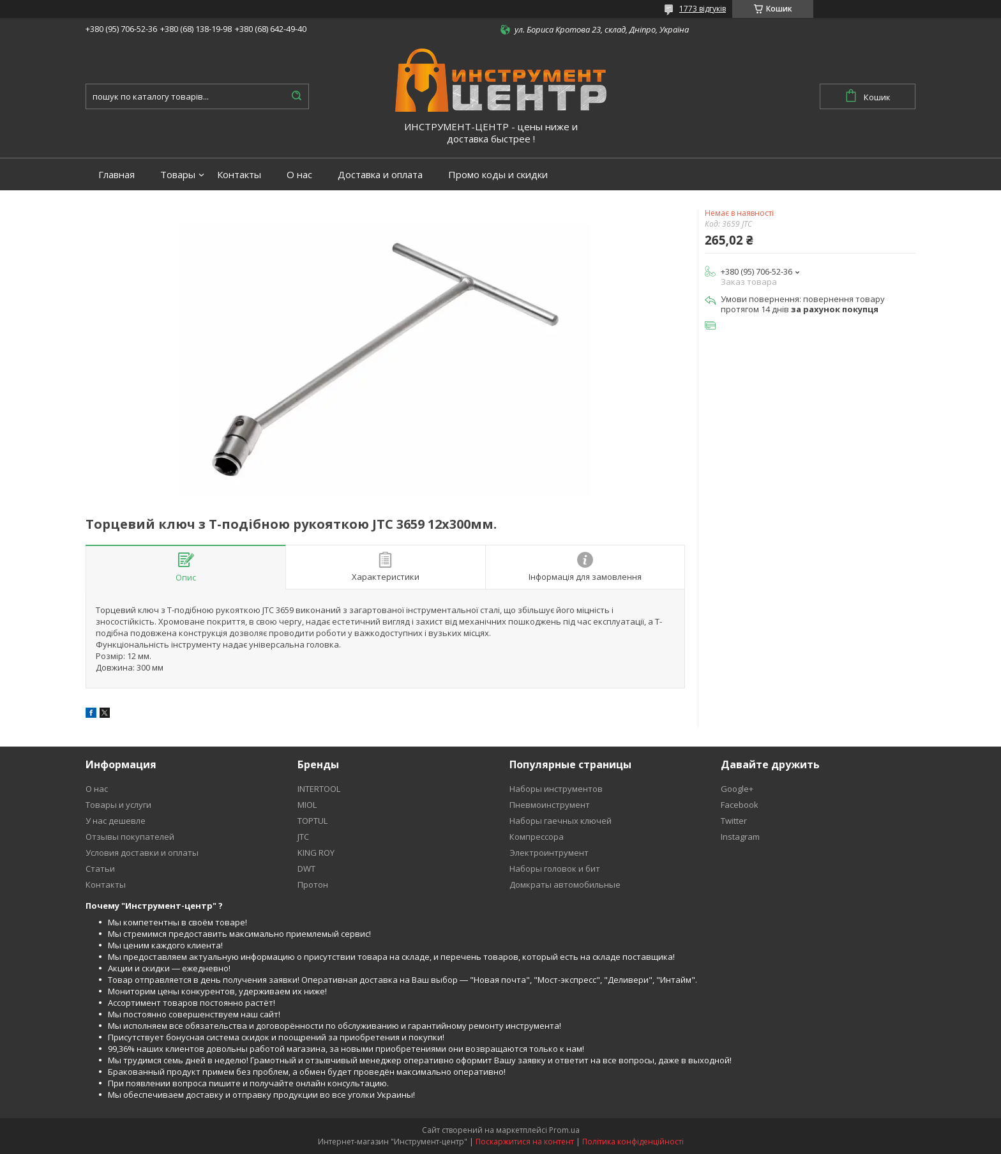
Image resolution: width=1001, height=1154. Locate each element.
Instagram (740, 836)
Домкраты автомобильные (565, 884)
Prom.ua (564, 1130)
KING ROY (316, 852)
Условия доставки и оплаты (142, 852)
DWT (306, 868)
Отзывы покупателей (130, 836)
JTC (303, 836)
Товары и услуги (118, 804)
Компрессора (536, 836)
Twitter (734, 820)
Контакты (239, 174)
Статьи (100, 868)
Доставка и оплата (380, 174)
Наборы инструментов (556, 788)
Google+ (737, 788)
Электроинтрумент (549, 852)
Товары (177, 174)
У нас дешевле (116, 820)
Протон (312, 884)
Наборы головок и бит (554, 868)
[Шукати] (296, 96)
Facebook (739, 804)
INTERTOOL (318, 788)
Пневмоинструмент (549, 804)
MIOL (307, 804)
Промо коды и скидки (498, 174)
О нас (299, 174)
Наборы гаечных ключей (560, 820)
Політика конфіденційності (633, 1141)
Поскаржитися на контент (525, 1141)
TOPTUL (312, 820)
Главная (116, 174)
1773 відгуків (702, 8)
